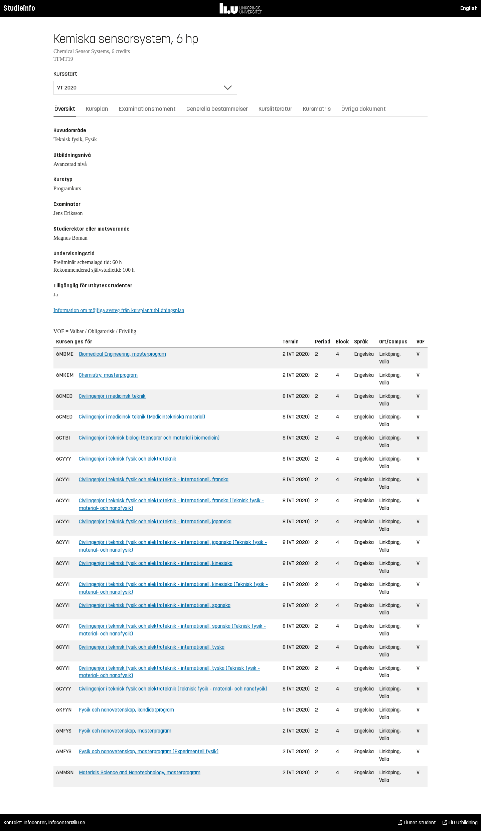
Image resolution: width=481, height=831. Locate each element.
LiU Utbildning (460, 822)
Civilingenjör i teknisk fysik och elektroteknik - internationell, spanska (154, 605)
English (469, 8)
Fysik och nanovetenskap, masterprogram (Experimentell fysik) (148, 751)
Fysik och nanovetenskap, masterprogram (125, 731)
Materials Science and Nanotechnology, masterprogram (139, 772)
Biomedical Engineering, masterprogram (122, 354)
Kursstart (65, 73)
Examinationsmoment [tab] (147, 108)
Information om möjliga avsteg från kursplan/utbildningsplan (118, 310)
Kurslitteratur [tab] (275, 108)
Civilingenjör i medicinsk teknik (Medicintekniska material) (142, 416)
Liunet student (417, 822)
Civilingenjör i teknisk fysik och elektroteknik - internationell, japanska (155, 521)
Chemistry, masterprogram (108, 375)
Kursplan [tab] (97, 108)
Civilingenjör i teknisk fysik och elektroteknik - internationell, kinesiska (155, 563)
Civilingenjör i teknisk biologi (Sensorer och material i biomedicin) (149, 438)
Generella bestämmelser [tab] (217, 108)
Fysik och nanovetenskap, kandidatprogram (126, 710)
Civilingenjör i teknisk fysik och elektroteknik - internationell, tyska (151, 647)
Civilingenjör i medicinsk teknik (112, 396)
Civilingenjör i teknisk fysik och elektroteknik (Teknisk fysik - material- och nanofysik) (173, 688)
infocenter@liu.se (66, 822)
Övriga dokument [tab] (363, 108)
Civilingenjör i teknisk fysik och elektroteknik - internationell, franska (153, 479)
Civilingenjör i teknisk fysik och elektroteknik (127, 459)
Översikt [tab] (64, 108)
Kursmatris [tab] (317, 108)
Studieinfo (19, 8)
